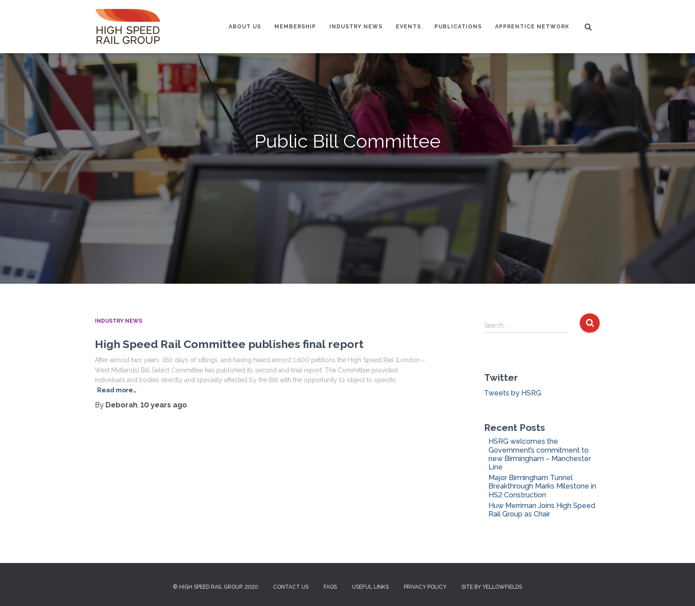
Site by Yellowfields (491, 587)
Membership (295, 26)
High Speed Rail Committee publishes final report (229, 344)
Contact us (290, 587)
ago (164, 405)
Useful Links (370, 587)
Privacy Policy (425, 587)
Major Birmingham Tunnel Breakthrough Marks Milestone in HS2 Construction (542, 486)
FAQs (330, 587)
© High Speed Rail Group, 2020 (215, 587)
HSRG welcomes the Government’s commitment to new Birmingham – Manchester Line (539, 454)
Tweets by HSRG (512, 393)
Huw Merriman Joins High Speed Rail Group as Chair (541, 509)
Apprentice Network (532, 26)
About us (245, 26)
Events (408, 26)
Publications (458, 26)
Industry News (356, 26)
